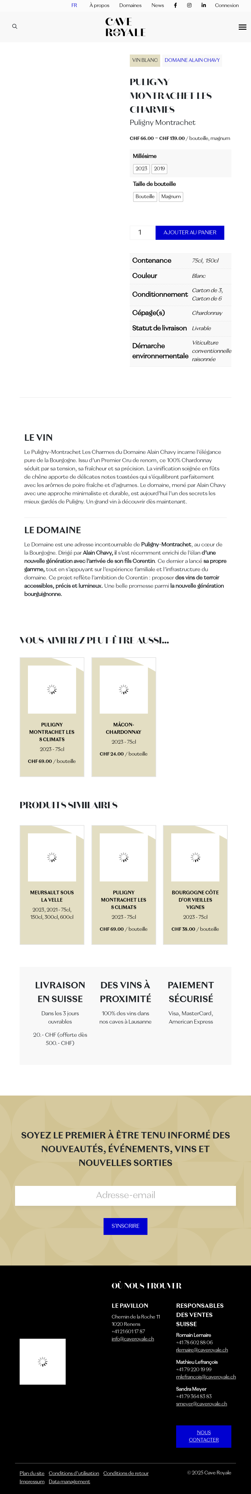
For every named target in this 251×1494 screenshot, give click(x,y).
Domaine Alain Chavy (192, 60)
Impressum (32, 1482)
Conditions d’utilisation (74, 1473)
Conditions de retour (126, 1473)
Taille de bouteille (154, 184)
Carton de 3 (206, 290)
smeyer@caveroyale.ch (201, 1404)
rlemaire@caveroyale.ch (202, 1350)
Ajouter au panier (190, 233)
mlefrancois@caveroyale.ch (206, 1377)
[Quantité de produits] (142, 233)
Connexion (227, 5)
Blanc (198, 276)
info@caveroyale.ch (133, 1339)
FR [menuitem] (74, 5)
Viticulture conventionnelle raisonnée (211, 351)
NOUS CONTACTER (204, 1437)
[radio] (141, 169)
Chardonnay (207, 313)
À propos (99, 5)
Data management (69, 1482)
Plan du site (32, 1473)
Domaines (130, 5)
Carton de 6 (206, 299)
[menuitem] (74, 5)
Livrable (201, 328)
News (158, 5)
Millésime (144, 156)
